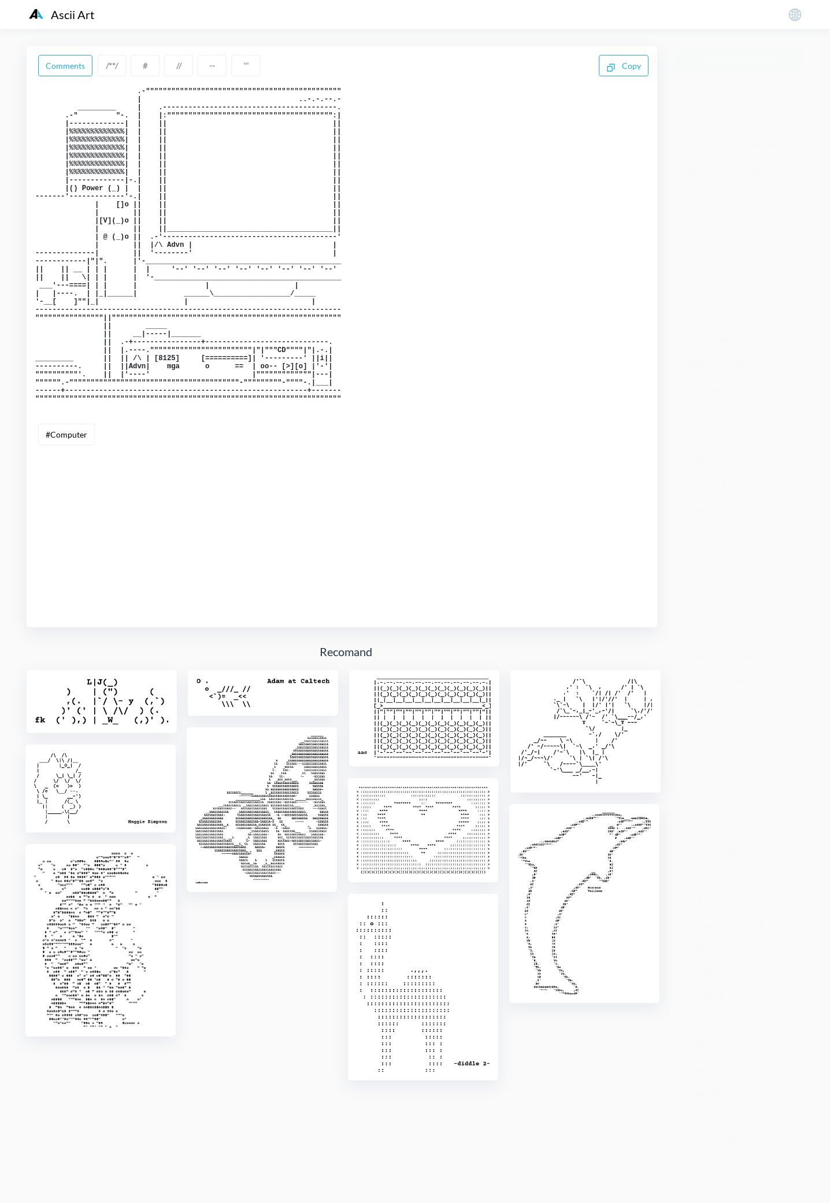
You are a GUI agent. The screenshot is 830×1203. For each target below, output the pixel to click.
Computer (747, 899)
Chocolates (770, 801)
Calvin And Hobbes (720, 631)
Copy (623, 66)
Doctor (699, 1117)
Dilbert (737, 1020)
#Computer (66, 499)
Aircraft (700, 146)
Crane (770, 947)
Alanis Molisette (763, 146)
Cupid (752, 971)
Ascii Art (61, 14)
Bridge (776, 534)
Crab (731, 947)
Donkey (766, 1166)
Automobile (707, 340)
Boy (737, 534)
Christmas (704, 826)
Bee (739, 437)
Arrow (737, 267)
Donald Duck (709, 1166)
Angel (696, 194)
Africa (743, 122)
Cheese (759, 729)
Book (772, 510)
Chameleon (706, 729)
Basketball (704, 413)
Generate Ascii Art (739, 59)
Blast (734, 510)
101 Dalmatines (747, 97)
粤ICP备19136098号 (712, 1185)
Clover (748, 874)
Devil (695, 1020)
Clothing (701, 874)
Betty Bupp (705, 462)
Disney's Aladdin (716, 1069)
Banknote (703, 389)
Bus (750, 559)
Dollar (731, 1141)
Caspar (698, 680)
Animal (739, 194)
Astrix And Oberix (718, 292)
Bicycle (758, 462)
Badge (696, 364)
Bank (736, 364)
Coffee (698, 899)
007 (692, 97)
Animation (705, 219)
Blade (696, 510)
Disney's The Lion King (726, 1093)
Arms (695, 267)
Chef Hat (702, 753)
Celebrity (744, 704)
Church (755, 826)
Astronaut (704, 316)
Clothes (734, 850)
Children (750, 777)
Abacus (699, 122)
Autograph (761, 316)
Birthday (739, 486)
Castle (742, 680)
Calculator (705, 607)
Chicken (700, 777)
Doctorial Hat (756, 1117)
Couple (755, 923)
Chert (748, 753)
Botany (698, 534)
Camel (697, 656)
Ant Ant (757, 219)
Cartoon (743, 656)
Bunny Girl (705, 559)
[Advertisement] (342, 597)
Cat (779, 680)
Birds (695, 486)
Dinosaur (702, 1044)
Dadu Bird (704, 996)
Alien (695, 170)
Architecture (750, 243)
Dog (693, 1141)
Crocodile (703, 971)
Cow (694, 947)
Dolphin (777, 1141)
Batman (699, 437)
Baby (757, 340)
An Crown (742, 170)
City (693, 850)
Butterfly (701, 583)
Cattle (696, 704)
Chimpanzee (708, 801)
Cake (746, 583)
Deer (751, 996)
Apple (696, 243)
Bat (748, 413)
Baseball (754, 389)
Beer (774, 437)
